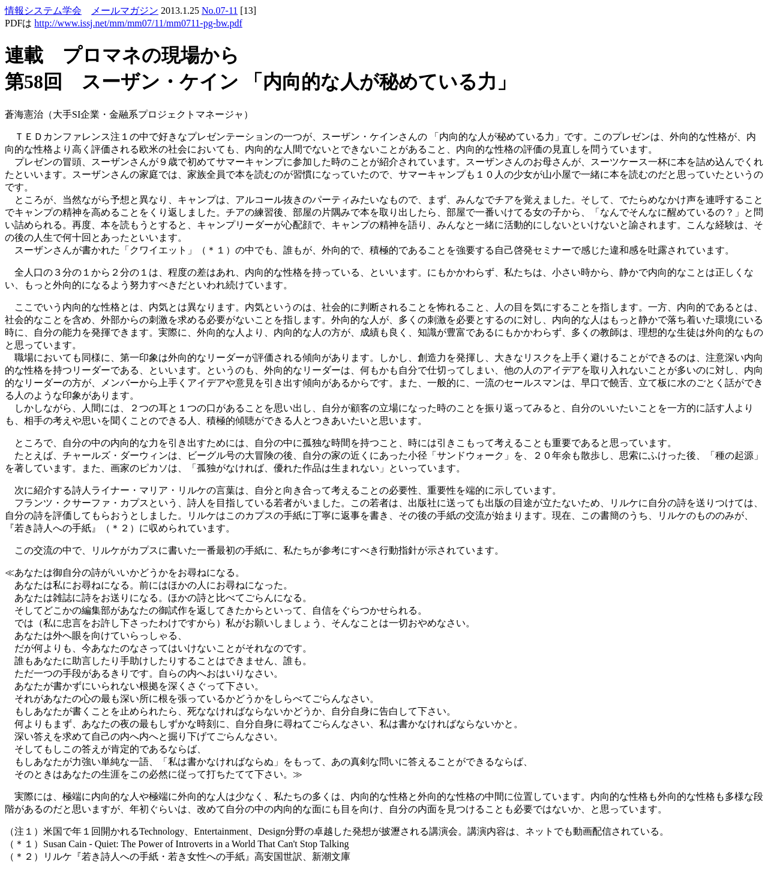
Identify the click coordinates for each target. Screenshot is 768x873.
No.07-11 (220, 10)
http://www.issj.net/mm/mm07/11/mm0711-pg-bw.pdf (138, 23)
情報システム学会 (43, 10)
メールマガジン (124, 10)
